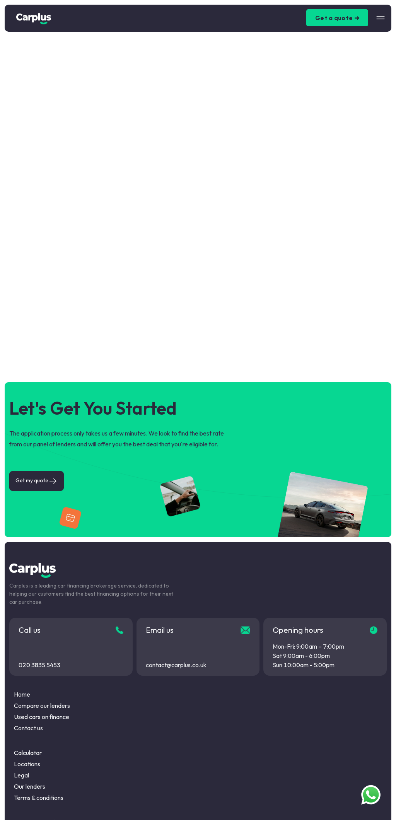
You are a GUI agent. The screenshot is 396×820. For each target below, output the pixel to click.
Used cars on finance (41, 717)
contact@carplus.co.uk (176, 665)
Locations (27, 764)
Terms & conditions (38, 797)
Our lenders (29, 786)
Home (22, 694)
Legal (21, 775)
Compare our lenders (42, 705)
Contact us (28, 728)
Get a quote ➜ (337, 18)
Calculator (28, 753)
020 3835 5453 (39, 665)
